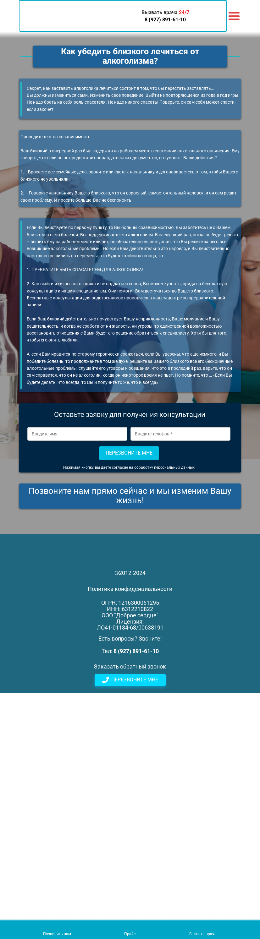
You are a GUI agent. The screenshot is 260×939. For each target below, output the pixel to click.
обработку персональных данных (164, 467)
